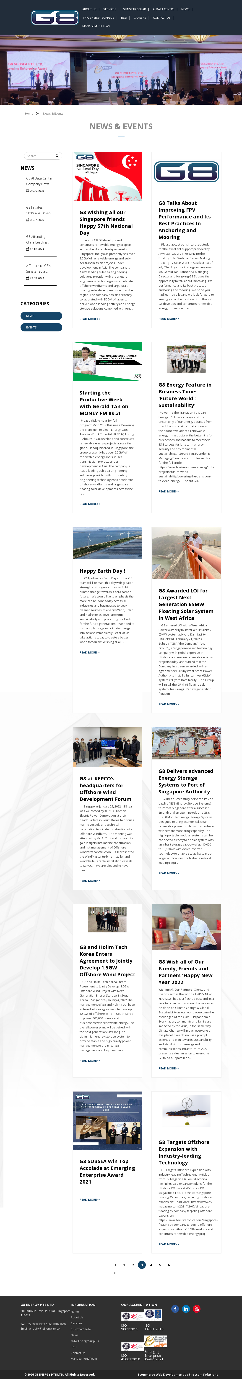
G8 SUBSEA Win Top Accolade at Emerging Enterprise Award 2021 (107, 1171)
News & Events (53, 113)
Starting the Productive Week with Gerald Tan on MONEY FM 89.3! (104, 402)
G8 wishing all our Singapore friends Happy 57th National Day (106, 222)
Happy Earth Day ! (102, 570)
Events (31, 327)
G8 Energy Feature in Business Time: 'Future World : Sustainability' (185, 394)
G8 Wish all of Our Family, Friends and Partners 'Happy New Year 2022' (186, 971)
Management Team (84, 1358)
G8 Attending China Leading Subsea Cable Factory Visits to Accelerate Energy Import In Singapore (39, 239)
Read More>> (90, 319)
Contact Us (78, 1353)
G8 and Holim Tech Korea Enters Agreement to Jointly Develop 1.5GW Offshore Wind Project (107, 960)
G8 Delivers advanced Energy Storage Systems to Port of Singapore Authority (186, 781)
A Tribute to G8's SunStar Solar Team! (38, 269)
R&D (74, 1347)
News (30, 316)
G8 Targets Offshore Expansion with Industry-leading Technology (184, 1152)
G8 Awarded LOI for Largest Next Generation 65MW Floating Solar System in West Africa (186, 604)
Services (76, 1323)
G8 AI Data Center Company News (39, 181)
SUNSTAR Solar (81, 1329)
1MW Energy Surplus (85, 1341)
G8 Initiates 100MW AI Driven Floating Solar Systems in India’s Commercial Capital (39, 210)
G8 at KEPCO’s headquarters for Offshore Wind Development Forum (105, 788)
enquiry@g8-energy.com (45, 1328)
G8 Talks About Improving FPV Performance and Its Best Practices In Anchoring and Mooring (185, 219)
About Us (77, 1317)
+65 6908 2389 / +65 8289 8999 (46, 1324)
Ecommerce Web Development (161, 1374)
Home (29, 113)
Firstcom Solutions (203, 1374)
